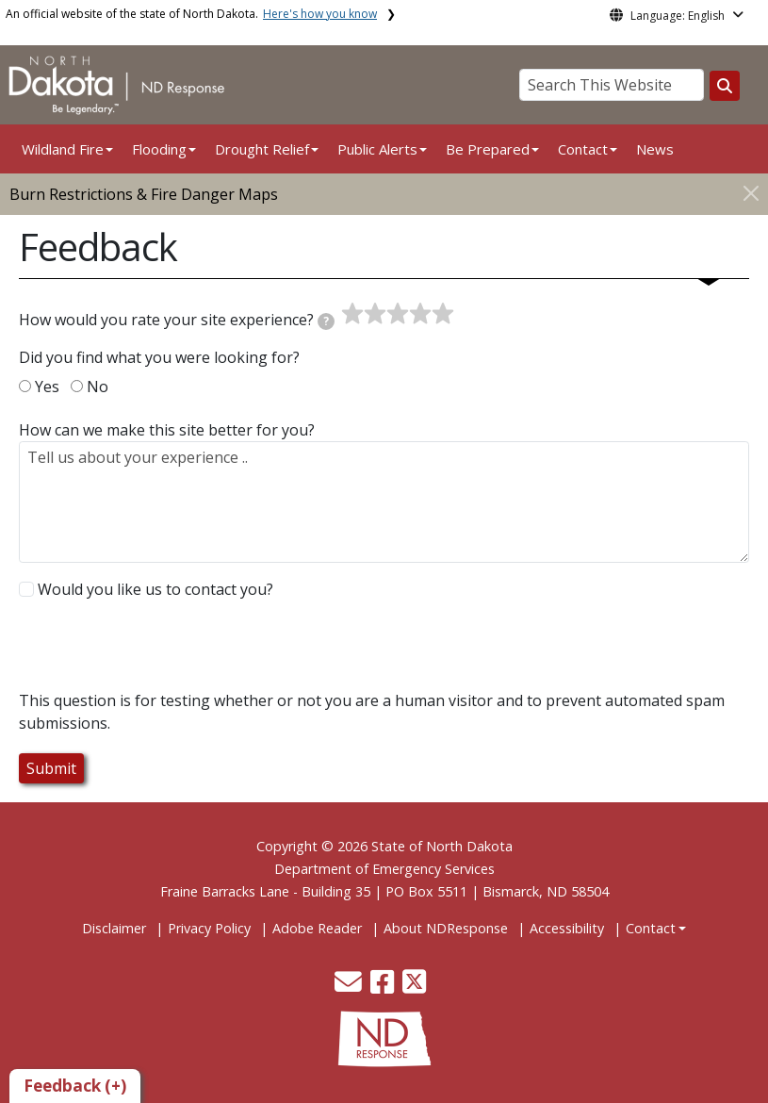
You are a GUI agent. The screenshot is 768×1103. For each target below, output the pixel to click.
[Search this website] (725, 86)
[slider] (397, 314)
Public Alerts (377, 149)
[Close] (751, 192)
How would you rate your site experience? (177, 319)
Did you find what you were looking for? (159, 357)
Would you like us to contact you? (155, 589)
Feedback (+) (75, 1085)
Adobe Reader (317, 928)
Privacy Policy (209, 928)
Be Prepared (488, 149)
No (97, 386)
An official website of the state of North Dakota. (191, 14)
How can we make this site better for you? (167, 430)
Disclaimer (114, 928)
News (655, 149)
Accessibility (567, 928)
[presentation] (162, 652)
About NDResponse (446, 928)
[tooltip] (326, 321)
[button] (350, 987)
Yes (47, 386)
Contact (651, 928)
